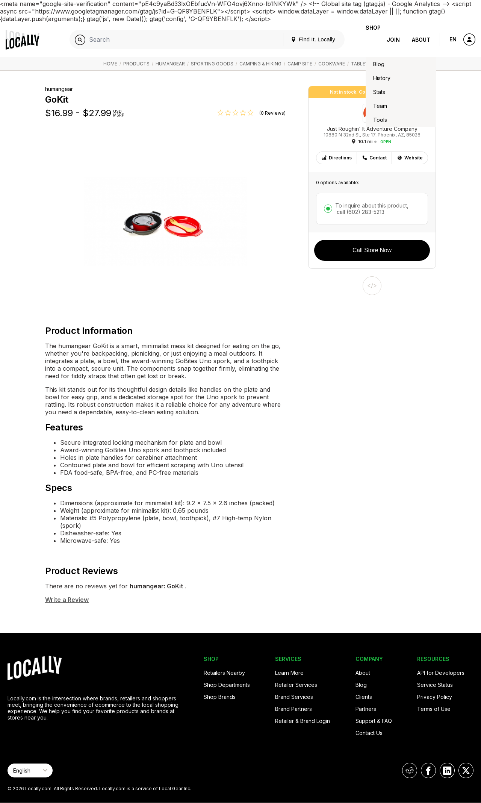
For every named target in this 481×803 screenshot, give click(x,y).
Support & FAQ (373, 721)
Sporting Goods (212, 64)
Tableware (364, 64)
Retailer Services (296, 685)
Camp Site (299, 64)
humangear (170, 64)
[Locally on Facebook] (428, 770)
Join (393, 39)
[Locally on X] (465, 770)
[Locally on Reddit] (409, 770)
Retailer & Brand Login (302, 721)
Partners (365, 709)
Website (410, 158)
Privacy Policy (434, 697)
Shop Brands (220, 697)
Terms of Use (434, 709)
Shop (367, 39)
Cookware (331, 64)
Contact (374, 158)
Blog (361, 685)
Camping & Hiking (260, 64)
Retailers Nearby (224, 673)
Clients (363, 697)
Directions (336, 158)
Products (136, 64)
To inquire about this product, (371, 208)
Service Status (435, 685)
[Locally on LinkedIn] (447, 770)
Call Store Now (372, 250)
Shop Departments (227, 685)
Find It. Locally (301, 39)
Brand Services (294, 697)
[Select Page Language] (30, 770)
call (359, 212)
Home (110, 64)
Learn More (289, 673)
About (421, 39)
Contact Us (369, 733)
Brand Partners (293, 709)
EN (453, 39)
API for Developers (440, 673)
